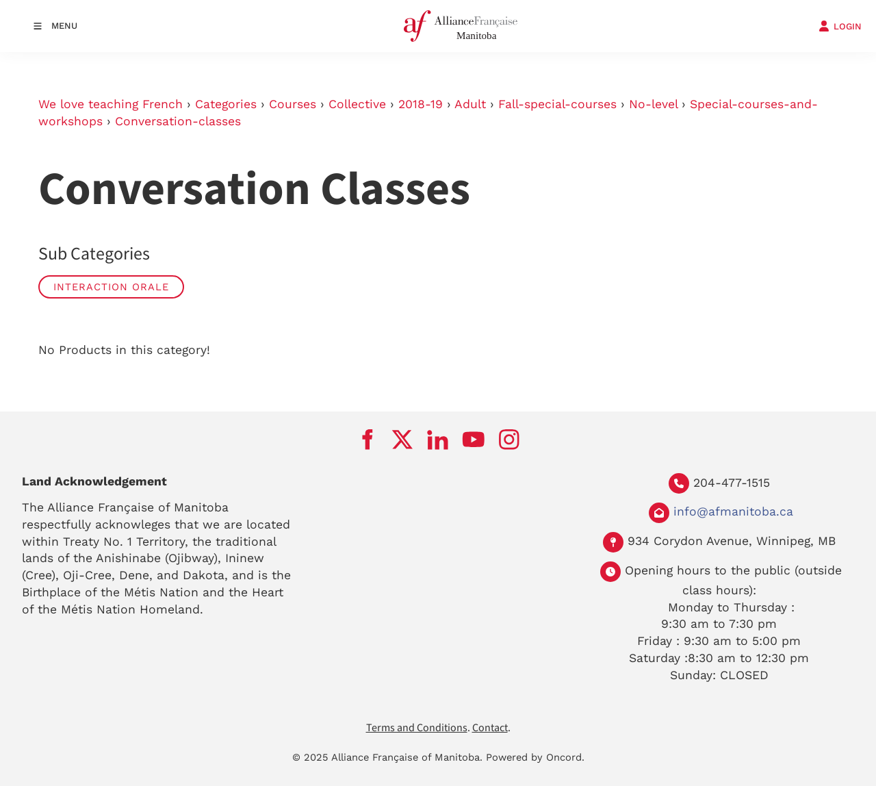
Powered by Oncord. (535, 757)
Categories (226, 104)
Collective (357, 104)
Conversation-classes (178, 121)
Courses (292, 104)
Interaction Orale (111, 287)
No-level (653, 104)
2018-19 (420, 104)
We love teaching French (110, 104)
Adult (470, 104)
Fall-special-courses (557, 104)
